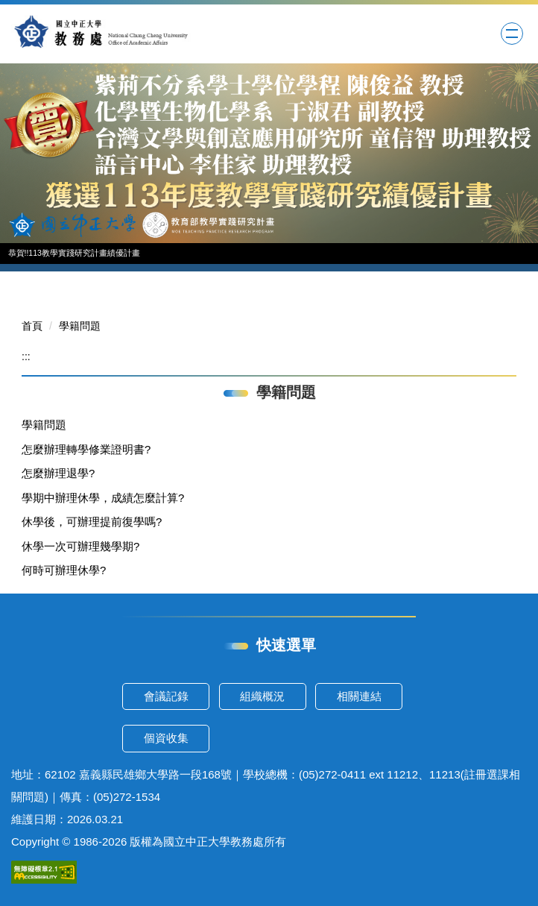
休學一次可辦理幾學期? (80, 546)
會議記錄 (166, 696)
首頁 (32, 326)
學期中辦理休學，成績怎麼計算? (103, 497)
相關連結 (359, 696)
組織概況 (262, 696)
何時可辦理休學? (64, 570)
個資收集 (166, 738)
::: (26, 356)
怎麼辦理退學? (58, 473)
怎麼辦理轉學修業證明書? (86, 449)
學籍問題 (80, 326)
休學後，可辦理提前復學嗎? (92, 521)
